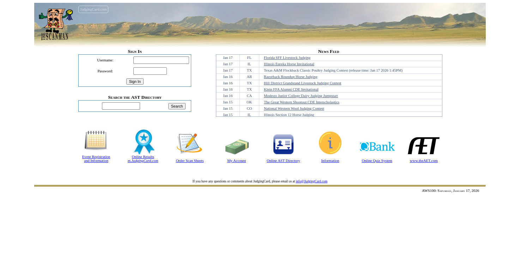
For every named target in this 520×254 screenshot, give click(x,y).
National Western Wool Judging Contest (294, 108)
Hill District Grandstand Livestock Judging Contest (302, 83)
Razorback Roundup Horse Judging (291, 77)
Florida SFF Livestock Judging (287, 58)
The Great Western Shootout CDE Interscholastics (301, 102)
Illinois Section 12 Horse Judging (289, 115)
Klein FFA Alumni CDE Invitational (291, 89)
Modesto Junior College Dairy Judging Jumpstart (301, 96)
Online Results (143, 157)
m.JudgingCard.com (143, 161)
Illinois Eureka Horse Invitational (289, 64)
